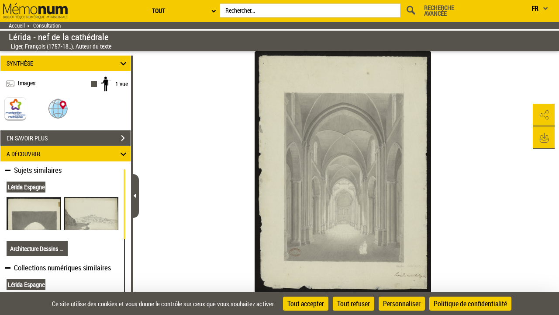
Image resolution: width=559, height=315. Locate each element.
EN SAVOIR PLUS (69, 138)
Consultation (47, 25)
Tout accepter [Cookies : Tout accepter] (305, 303)
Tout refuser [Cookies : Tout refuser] (353, 303)
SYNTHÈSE (68, 63)
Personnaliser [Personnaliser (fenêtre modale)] (402, 303)
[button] (58, 108)
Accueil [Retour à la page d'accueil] (17, 25)
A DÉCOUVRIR (68, 153)
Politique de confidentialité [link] (470, 303)
